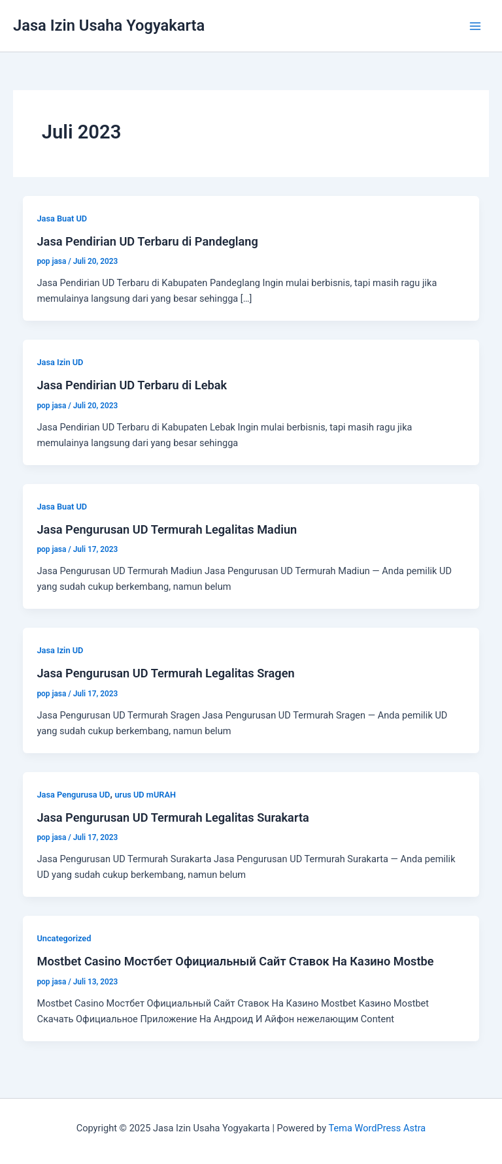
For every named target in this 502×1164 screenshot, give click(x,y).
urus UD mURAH (144, 795)
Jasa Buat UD (62, 218)
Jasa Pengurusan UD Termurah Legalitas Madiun (167, 529)
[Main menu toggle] (475, 26)
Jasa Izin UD (60, 362)
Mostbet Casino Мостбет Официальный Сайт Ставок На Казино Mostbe (235, 961)
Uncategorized (64, 938)
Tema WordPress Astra (377, 1128)
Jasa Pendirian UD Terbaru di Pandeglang (147, 241)
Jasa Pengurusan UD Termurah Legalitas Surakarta (173, 817)
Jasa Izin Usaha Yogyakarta (109, 25)
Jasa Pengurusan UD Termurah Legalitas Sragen (165, 673)
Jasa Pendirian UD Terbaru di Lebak (132, 385)
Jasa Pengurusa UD (73, 795)
